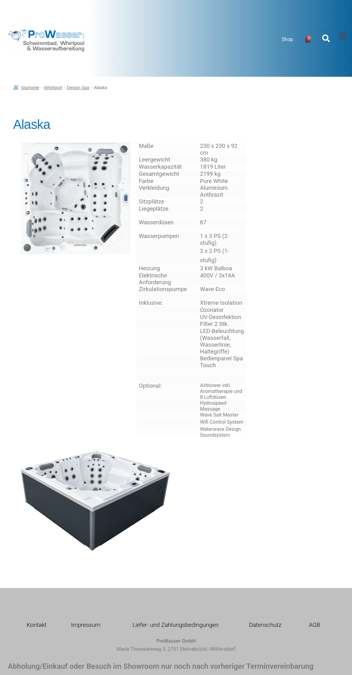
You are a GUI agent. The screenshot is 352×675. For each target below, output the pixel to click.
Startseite (30, 87)
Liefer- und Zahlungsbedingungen (176, 624)
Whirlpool (53, 87)
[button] (341, 36)
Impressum (86, 624)
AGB (314, 624)
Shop (287, 39)
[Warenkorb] (307, 39)
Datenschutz (265, 624)
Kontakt (37, 624)
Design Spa (78, 87)
